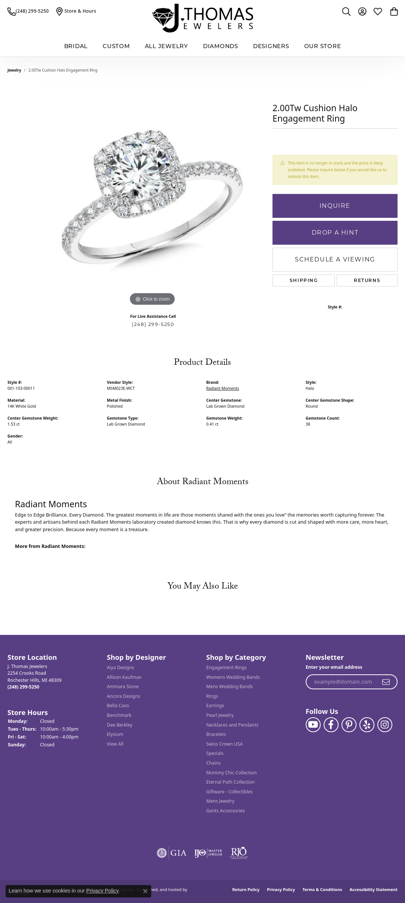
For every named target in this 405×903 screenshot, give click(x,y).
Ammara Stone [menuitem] (122, 686)
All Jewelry (166, 46)
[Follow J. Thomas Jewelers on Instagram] (384, 724)
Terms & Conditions (322, 889)
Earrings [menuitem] (215, 706)
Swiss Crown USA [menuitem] (224, 744)
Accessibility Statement (373, 889)
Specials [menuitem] (215, 753)
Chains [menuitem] (213, 763)
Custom (116, 46)
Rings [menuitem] (212, 696)
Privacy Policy (281, 889)
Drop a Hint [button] (335, 232)
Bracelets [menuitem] (216, 734)
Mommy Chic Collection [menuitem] (231, 772)
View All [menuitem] (115, 744)
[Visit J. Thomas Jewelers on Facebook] (331, 724)
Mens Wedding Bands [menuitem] (229, 686)
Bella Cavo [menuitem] (118, 706)
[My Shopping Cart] (393, 11)
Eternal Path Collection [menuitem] (230, 782)
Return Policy (245, 889)
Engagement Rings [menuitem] (226, 667)
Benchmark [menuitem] (119, 715)
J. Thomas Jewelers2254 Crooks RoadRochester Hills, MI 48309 (34, 676)
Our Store (322, 46)
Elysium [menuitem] (115, 734)
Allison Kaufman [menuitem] (124, 677)
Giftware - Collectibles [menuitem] (229, 791)
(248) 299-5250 (153, 324)
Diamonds (220, 46)
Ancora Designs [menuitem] (123, 696)
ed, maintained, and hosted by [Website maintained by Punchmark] (158, 889)
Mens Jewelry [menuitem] (220, 801)
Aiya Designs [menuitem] (120, 667)
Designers (271, 46)
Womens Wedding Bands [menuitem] (233, 677)
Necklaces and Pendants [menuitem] (232, 725)
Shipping (304, 280)
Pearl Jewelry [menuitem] (220, 715)
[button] (53, 657)
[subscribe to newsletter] (386, 682)
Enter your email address (334, 667)
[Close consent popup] (145, 891)
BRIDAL (76, 46)
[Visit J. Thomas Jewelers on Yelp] (366, 724)
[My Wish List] (378, 11)
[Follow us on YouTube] (313, 724)
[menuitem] (172, 853)
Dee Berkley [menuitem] (119, 725)
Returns (367, 280)
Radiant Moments (222, 388)
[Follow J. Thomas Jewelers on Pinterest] (349, 724)
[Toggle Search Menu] (346, 11)
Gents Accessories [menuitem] (225, 811)
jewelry (14, 70)
